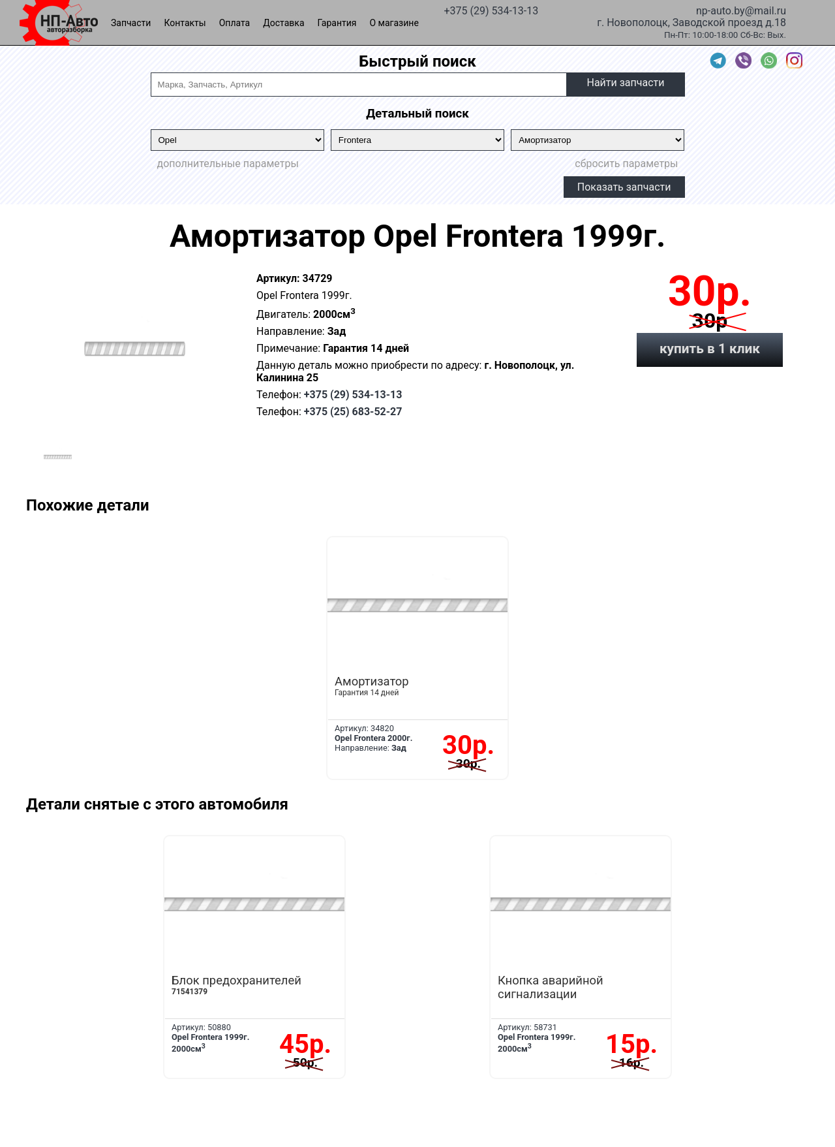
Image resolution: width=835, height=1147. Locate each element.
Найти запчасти (625, 82)
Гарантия (337, 23)
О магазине (394, 23)
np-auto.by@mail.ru (741, 10)
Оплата (234, 23)
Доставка (283, 23)
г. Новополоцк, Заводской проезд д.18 (691, 21)
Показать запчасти (624, 187)
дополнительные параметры (228, 163)
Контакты (184, 23)
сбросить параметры (626, 163)
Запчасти (131, 23)
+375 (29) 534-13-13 (491, 10)
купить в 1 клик (710, 348)
